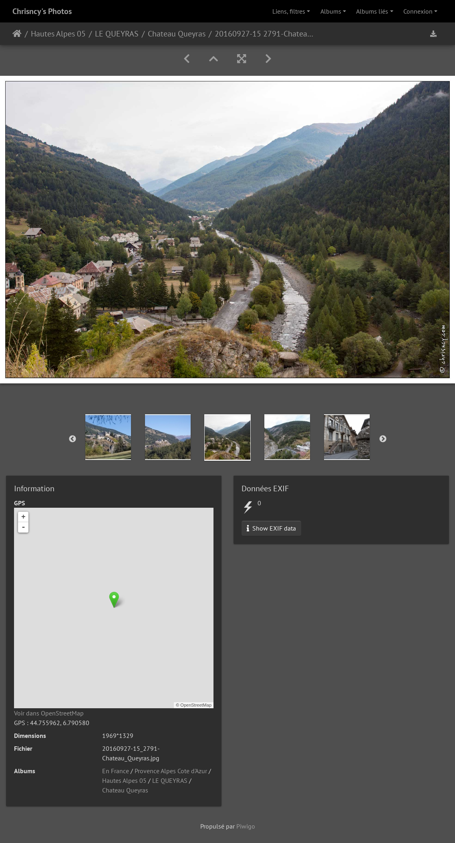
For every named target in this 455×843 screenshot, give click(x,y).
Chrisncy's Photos (42, 11)
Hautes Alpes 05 (58, 33)
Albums (330, 11)
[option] (108, 437)
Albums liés (372, 11)
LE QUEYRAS (117, 33)
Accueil (17, 34)
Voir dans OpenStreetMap (49, 713)
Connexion (418, 11)
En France (115, 771)
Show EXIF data (271, 528)
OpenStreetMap (195, 705)
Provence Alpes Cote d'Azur (171, 771)
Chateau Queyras (176, 33)
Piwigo (245, 826)
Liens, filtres (288, 11)
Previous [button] (72, 439)
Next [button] (383, 439)
